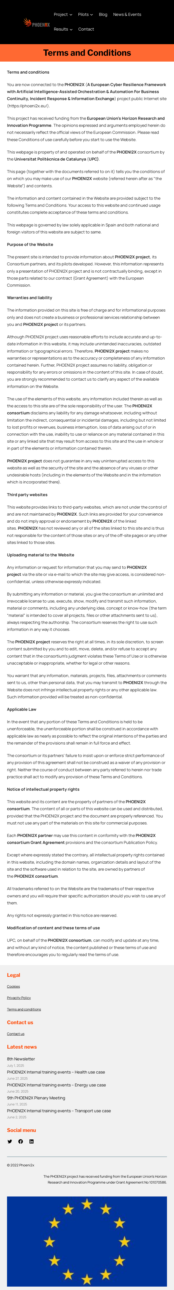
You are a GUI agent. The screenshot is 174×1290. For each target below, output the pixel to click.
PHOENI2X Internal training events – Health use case (56, 1072)
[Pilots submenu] (91, 14)
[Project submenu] (70, 14)
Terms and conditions (24, 1009)
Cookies (13, 986)
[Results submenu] (71, 29)
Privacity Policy (19, 997)
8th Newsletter (21, 1059)
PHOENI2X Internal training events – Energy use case (56, 1085)
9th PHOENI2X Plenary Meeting (36, 1097)
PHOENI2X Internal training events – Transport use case (59, 1110)
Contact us (15, 1033)
